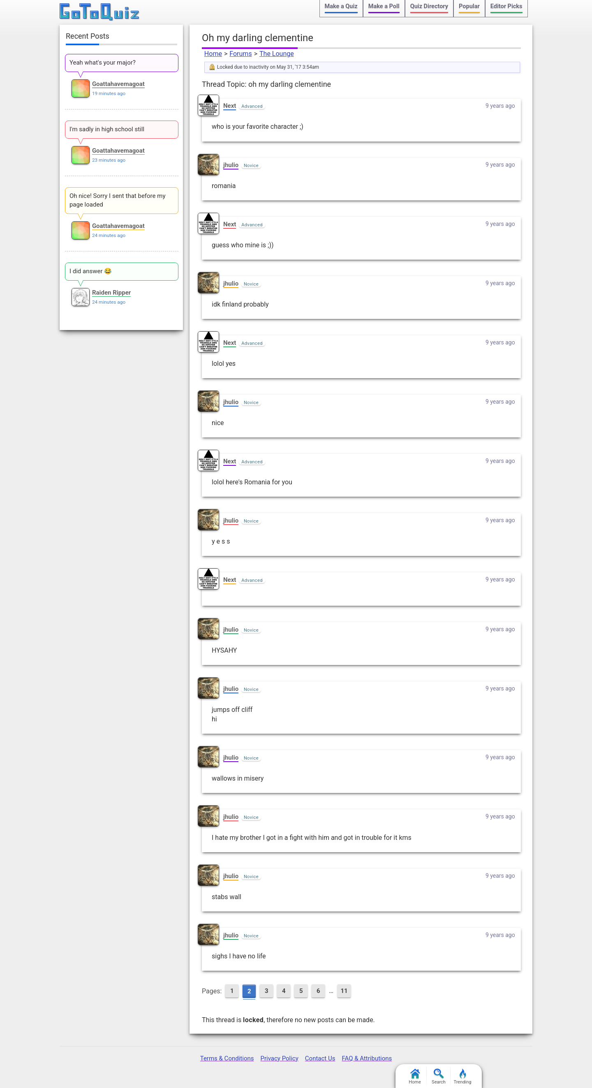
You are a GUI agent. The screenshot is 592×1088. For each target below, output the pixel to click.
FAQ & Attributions (367, 1058)
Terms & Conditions (227, 1058)
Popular (469, 6)
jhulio (230, 165)
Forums (240, 54)
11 (343, 991)
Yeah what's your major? (102, 62)
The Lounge (276, 54)
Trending (463, 1077)
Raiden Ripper (111, 292)
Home (213, 54)
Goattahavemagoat (118, 84)
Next (229, 105)
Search (439, 1077)
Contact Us (320, 1058)
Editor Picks (506, 6)
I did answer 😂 (90, 271)
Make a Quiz (341, 6)
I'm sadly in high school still (106, 129)
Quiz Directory (429, 6)
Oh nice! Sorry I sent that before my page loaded (117, 200)
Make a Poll (384, 6)
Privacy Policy (279, 1058)
